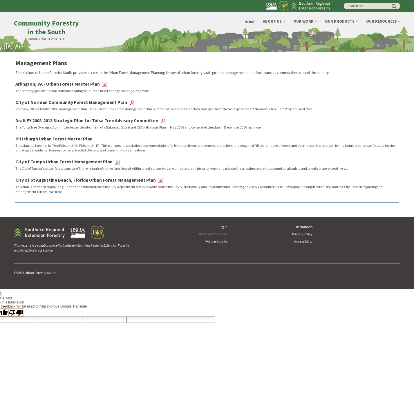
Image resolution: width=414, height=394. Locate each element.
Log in (223, 227)
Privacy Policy (302, 234)
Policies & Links (216, 241)
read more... (143, 91)
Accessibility (303, 241)
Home (250, 22)
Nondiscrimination (213, 234)
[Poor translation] (15, 312)
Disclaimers (303, 227)
